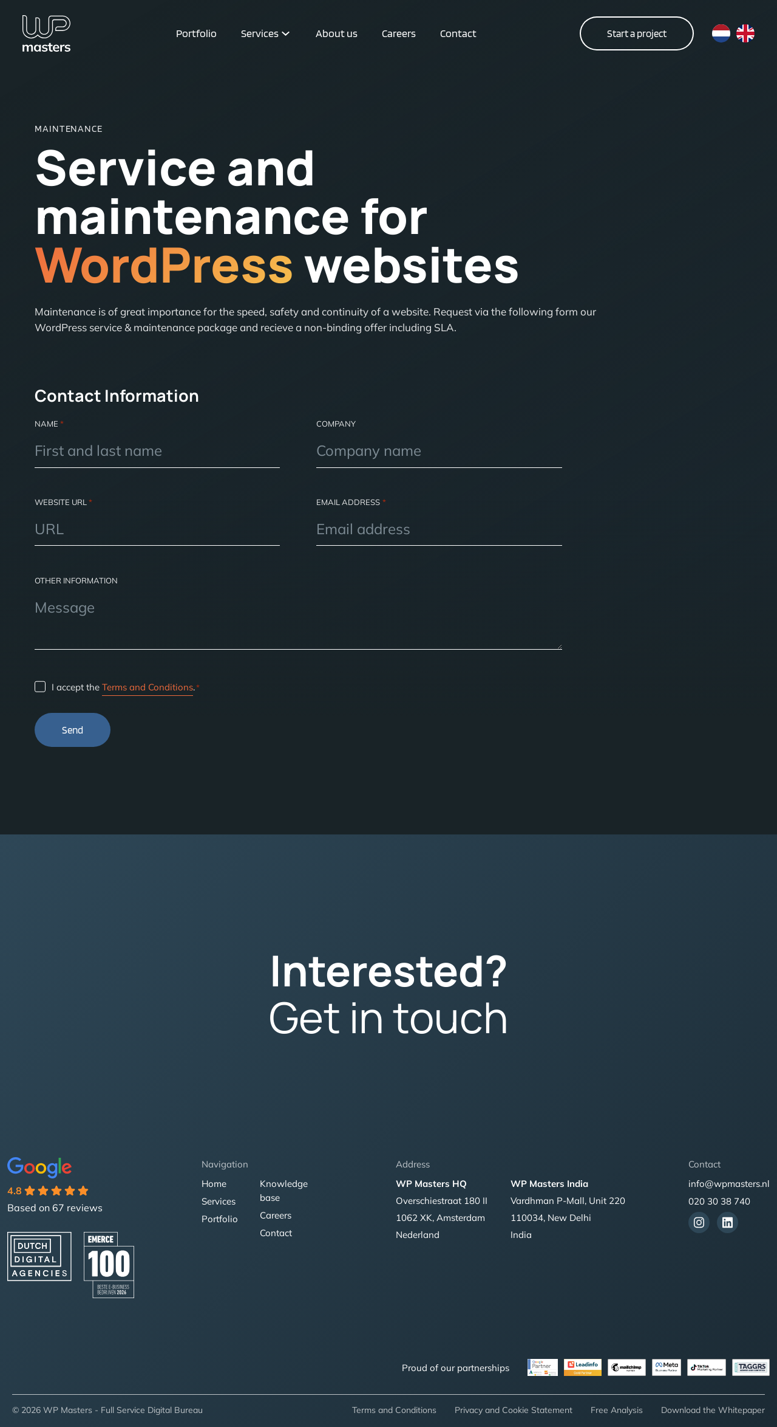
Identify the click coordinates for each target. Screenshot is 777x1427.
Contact (458, 33)
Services (260, 33)
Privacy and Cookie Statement (513, 1410)
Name (49, 424)
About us (337, 33)
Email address (350, 502)
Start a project (637, 33)
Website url (63, 502)
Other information (76, 580)
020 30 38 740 (719, 1201)
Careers (399, 33)
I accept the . (126, 687)
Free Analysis (617, 1410)
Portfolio (196, 33)
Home (214, 1183)
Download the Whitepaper (713, 1410)
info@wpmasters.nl (729, 1183)
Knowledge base (284, 1190)
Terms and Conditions (147, 687)
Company (336, 423)
